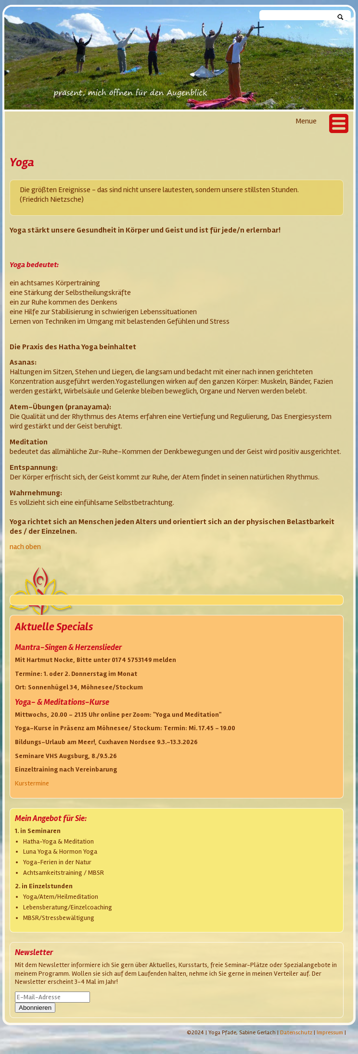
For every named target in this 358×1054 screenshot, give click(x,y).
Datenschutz (296, 1032)
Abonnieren (35, 1007)
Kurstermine (32, 783)
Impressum (330, 1032)
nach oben (25, 547)
